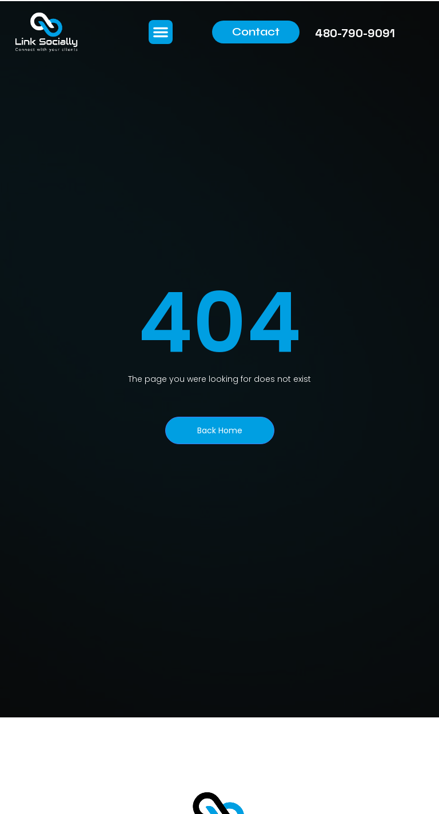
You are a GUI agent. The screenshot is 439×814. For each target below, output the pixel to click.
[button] (161, 32)
